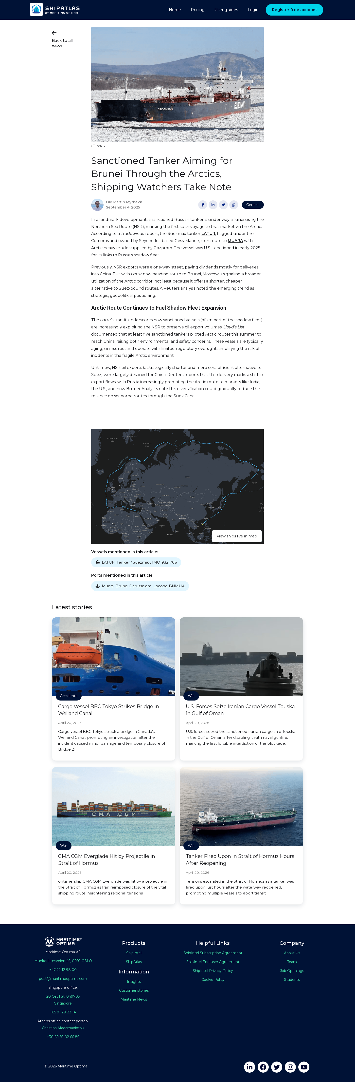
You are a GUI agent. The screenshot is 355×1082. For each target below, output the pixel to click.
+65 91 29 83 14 (63, 1012)
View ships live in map (237, 536)
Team (292, 962)
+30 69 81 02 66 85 (63, 1037)
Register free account (294, 9)
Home (175, 9)
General (252, 205)
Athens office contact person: (63, 1021)
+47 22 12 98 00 (63, 970)
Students (292, 979)
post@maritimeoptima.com (63, 978)
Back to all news (62, 38)
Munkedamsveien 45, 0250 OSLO (63, 961)
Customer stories (134, 990)
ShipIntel (134, 953)
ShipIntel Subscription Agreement (213, 953)
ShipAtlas (134, 962)
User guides (226, 9)
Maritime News (134, 999)
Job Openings (292, 970)
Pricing (198, 9)
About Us (292, 953)
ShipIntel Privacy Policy (213, 970)
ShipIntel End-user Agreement (212, 962)
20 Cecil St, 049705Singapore (63, 1000)
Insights (134, 981)
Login (253, 9)
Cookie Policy (213, 979)
